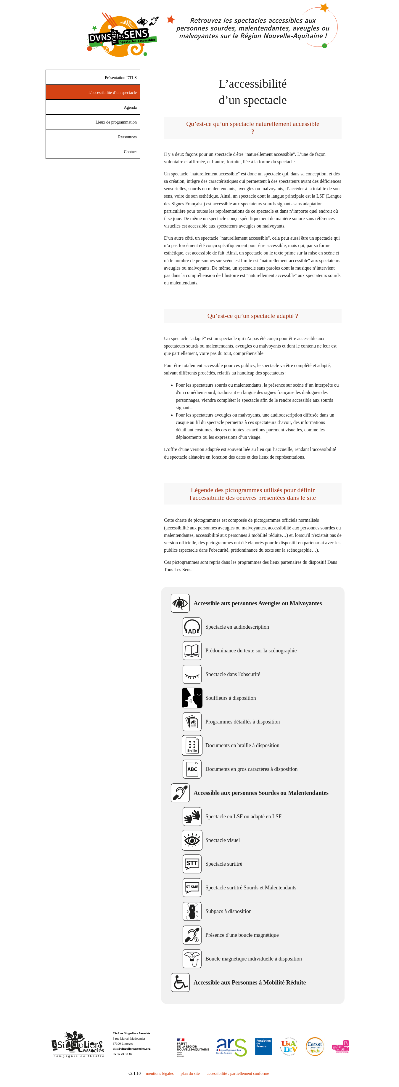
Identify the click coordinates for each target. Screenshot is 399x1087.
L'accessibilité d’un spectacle (113, 92)
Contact (130, 152)
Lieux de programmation (116, 122)
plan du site (190, 1073)
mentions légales (160, 1073)
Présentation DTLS (121, 78)
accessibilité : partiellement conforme (238, 1073)
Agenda (130, 107)
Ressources (127, 137)
